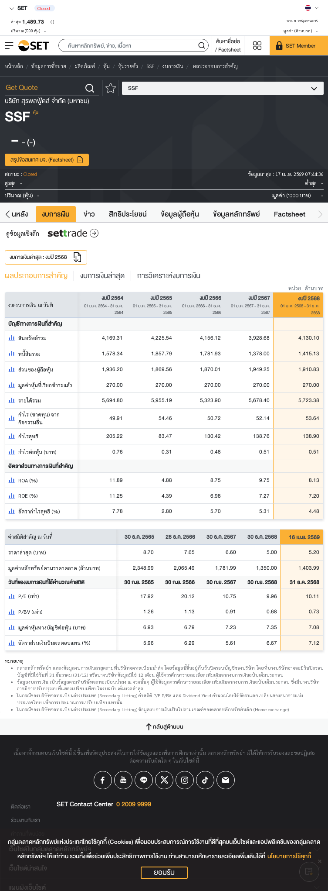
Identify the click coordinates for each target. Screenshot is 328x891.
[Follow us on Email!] (225, 780)
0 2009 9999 (133, 804)
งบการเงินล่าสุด (102, 276)
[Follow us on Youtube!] (123, 780)
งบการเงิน (56, 214)
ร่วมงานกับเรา (25, 820)
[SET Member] (299, 45)
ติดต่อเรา (20, 806)
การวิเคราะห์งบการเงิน (168, 276)
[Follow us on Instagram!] (184, 780)
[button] (133, 45)
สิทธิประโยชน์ (128, 214)
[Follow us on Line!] (143, 780)
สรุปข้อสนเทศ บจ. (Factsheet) (47, 159)
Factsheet (289, 214)
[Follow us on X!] (164, 780)
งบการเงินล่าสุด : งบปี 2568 (46, 257)
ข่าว (89, 214)
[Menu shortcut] (257, 46)
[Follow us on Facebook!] (102, 780)
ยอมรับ (164, 873)
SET (18, 8)
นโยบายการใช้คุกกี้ (289, 856)
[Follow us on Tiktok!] (205, 780)
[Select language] (312, 8)
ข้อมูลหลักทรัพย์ (236, 214)
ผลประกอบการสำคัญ (36, 276)
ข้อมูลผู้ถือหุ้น (180, 214)
